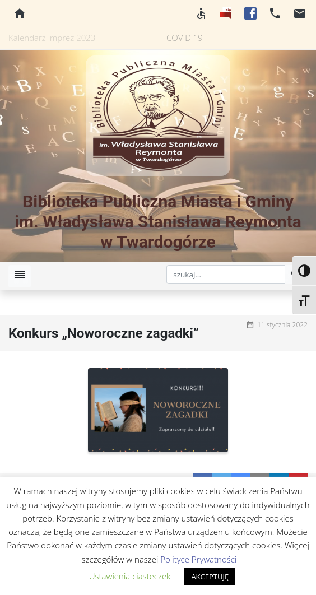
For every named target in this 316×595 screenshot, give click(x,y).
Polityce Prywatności (198, 559)
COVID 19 (184, 37)
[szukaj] (225, 274)
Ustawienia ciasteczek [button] (130, 576)
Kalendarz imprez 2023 (51, 37)
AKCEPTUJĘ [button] (210, 576)
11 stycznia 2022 (282, 324)
